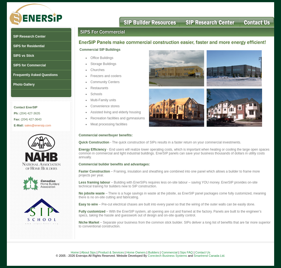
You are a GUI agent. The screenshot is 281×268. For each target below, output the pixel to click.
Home (75, 252)
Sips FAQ (186, 252)
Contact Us (202, 252)
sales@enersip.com (37, 125)
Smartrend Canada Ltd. (209, 255)
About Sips (88, 252)
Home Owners (135, 252)
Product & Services (111, 252)
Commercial (169, 252)
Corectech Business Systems (167, 255)
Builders (153, 252)
